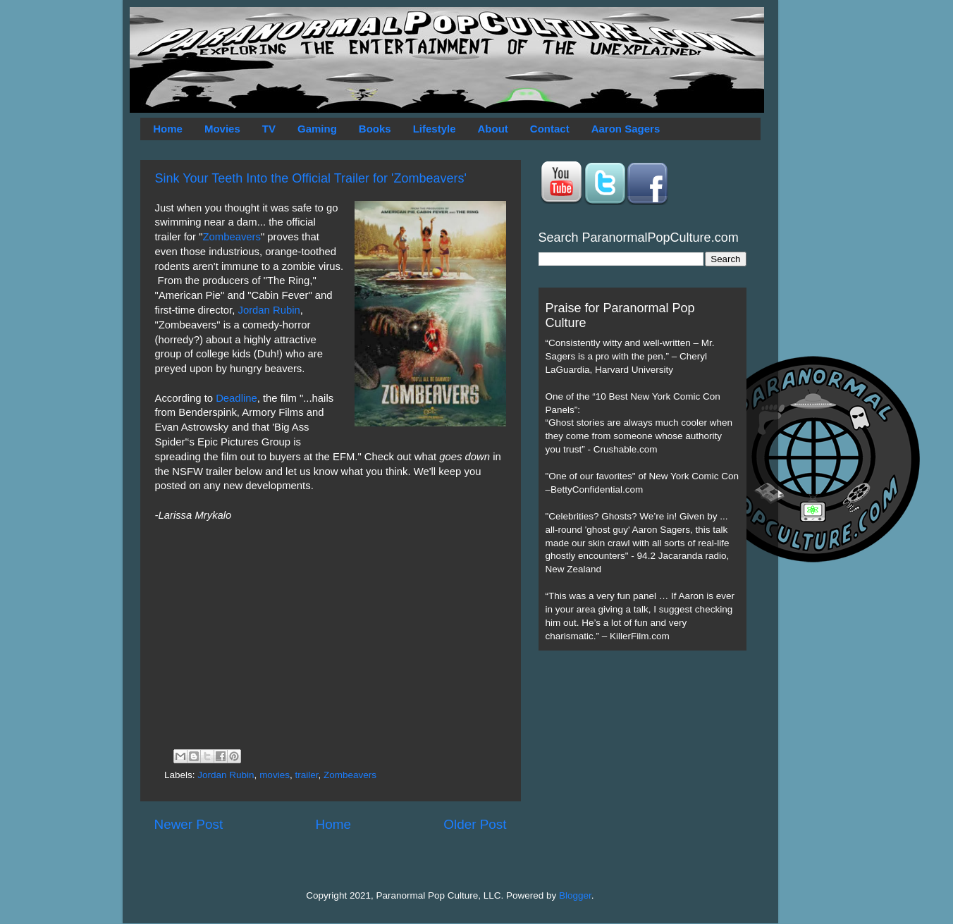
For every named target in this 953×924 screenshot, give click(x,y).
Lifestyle (434, 129)
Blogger (575, 895)
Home (168, 129)
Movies (222, 129)
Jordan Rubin (269, 310)
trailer (306, 775)
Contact (550, 129)
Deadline (236, 398)
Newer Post (188, 824)
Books (375, 129)
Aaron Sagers (625, 129)
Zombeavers (231, 236)
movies (274, 775)
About (493, 129)
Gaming (317, 129)
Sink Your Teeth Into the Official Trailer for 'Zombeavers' (311, 178)
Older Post (474, 824)
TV (269, 129)
